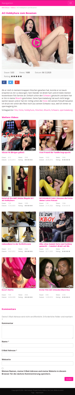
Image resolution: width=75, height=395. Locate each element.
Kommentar (7, 323)
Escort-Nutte (7, 290)
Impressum (39, 393)
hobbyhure (29, 110)
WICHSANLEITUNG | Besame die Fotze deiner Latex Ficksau (56, 199)
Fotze (45, 101)
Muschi (18, 98)
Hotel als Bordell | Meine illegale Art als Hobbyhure (18, 199)
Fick (16, 110)
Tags (32, 393)
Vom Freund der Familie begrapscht (55, 152)
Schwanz (47, 95)
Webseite (6, 359)
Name (5, 341)
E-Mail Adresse (9, 350)
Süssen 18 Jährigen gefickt (13, 152)
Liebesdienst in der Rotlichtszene (16, 244)
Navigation (7, 3)
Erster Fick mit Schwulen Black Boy (54, 290)
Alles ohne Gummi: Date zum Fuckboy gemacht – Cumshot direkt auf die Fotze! (55, 246)
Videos (13, 8)
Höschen (39, 110)
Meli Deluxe (5, 8)
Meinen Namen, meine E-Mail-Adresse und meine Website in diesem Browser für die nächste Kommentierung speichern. (34, 372)
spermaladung (66, 110)
